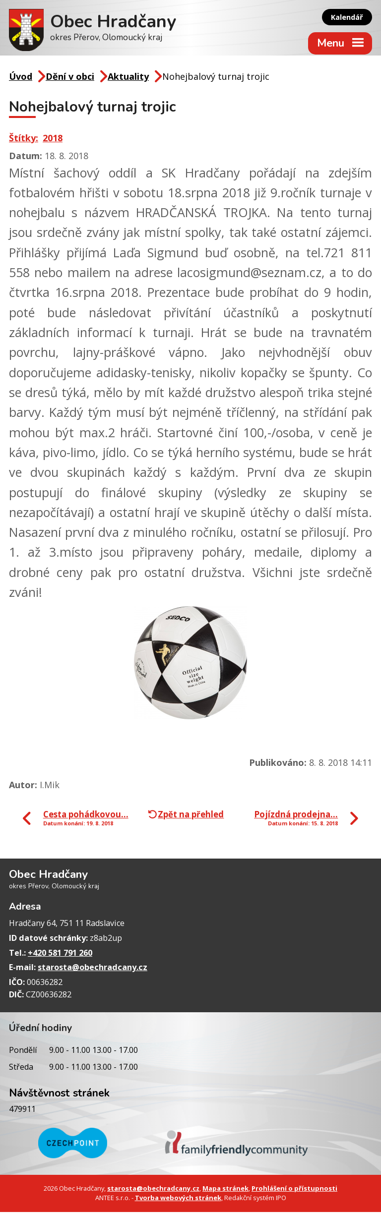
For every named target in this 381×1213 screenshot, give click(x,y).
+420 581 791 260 (60, 953)
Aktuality (128, 78)
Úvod (20, 78)
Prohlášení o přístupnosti (294, 1189)
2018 (53, 139)
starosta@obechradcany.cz (92, 968)
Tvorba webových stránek (178, 1199)
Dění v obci (70, 78)
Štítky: (23, 139)
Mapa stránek (225, 1189)
